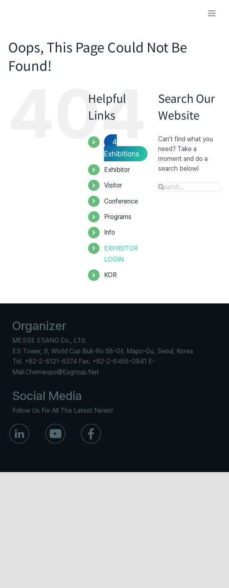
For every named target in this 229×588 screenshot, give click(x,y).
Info (109, 232)
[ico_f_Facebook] (91, 427)
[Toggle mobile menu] (212, 13)
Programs (118, 217)
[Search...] (189, 187)
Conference (121, 201)
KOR (110, 275)
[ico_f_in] (19, 427)
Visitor (113, 185)
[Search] (161, 187)
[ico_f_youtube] (55, 427)
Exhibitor (117, 170)
